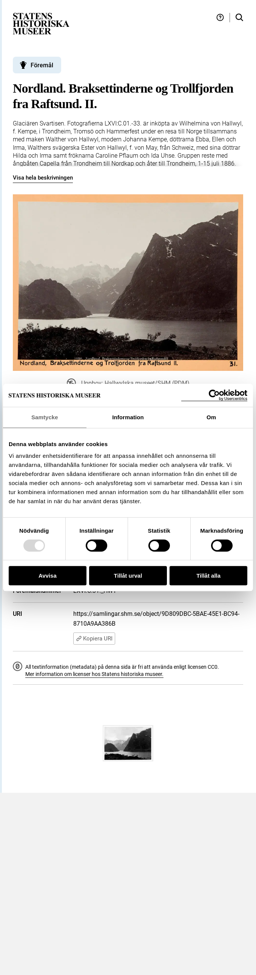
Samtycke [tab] (44, 417)
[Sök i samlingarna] (239, 18)
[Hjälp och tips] (220, 18)
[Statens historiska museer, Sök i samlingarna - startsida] (41, 23)
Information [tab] (128, 417)
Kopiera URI (94, 638)
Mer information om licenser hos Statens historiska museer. (94, 674)
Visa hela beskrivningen (43, 177)
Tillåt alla (208, 575)
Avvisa (48, 575)
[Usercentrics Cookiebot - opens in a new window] (214, 395)
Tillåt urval (128, 575)
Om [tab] (211, 417)
